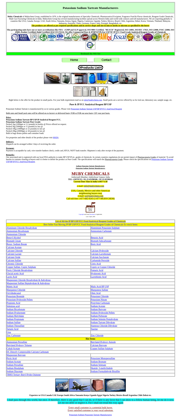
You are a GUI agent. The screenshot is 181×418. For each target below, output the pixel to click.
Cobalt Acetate (13, 348)
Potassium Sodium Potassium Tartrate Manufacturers (90, 415)
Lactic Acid (12, 277)
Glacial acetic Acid (15, 273)
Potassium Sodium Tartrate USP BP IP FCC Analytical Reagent (96, 109)
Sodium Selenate (98, 365)
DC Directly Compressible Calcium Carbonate (28, 352)
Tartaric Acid (12, 329)
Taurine (94, 329)
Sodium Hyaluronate (16, 312)
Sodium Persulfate (15, 365)
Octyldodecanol (14, 293)
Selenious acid (13, 306)
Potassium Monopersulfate (103, 358)
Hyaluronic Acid (98, 273)
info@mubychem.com (93, 100)
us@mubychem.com (94, 196)
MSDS (55, 137)
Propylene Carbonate (100, 303)
